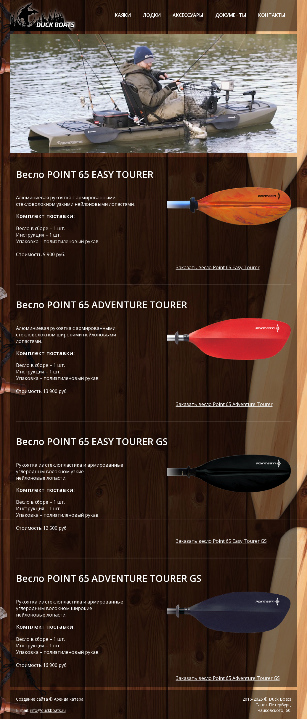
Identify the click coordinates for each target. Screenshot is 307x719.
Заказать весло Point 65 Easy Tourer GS (221, 541)
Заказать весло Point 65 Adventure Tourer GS (228, 678)
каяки (123, 15)
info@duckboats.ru (48, 710)
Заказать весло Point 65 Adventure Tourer (224, 404)
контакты (271, 15)
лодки (152, 15)
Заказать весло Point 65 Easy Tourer (218, 267)
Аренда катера (68, 699)
